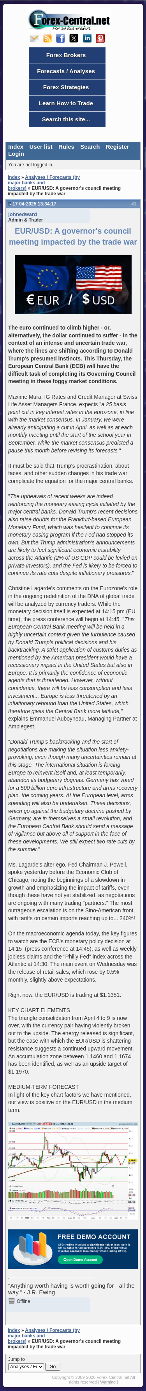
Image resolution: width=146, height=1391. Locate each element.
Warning (108, 1382)
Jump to (34, 1364)
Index (15, 146)
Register (117, 146)
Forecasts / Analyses (66, 71)
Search (90, 146)
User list (41, 146)
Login (16, 153)
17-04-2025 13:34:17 (34, 204)
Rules (66, 146)
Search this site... (66, 119)
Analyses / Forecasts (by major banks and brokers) (44, 183)
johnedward (22, 214)
